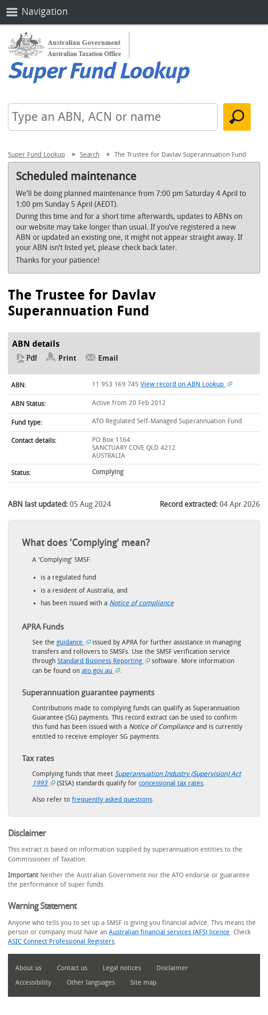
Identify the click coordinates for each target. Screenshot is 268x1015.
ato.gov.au (101, 671)
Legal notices (122, 968)
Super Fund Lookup (36, 155)
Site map (143, 983)
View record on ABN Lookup (186, 384)
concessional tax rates (171, 783)
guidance (73, 642)
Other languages (91, 983)
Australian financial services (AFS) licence (169, 932)
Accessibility (33, 983)
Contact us (72, 968)
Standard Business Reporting (103, 661)
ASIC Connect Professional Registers (61, 941)
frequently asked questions (112, 800)
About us (28, 968)
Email (108, 358)
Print (67, 358)
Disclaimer (172, 968)
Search (89, 155)
